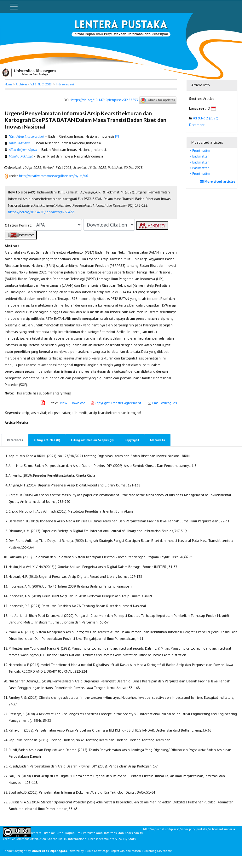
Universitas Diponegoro (49, 851)
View (63, 403)
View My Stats (125, 839)
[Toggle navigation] (14, 6)
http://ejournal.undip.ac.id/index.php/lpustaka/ (176, 829)
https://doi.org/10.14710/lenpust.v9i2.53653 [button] (41, 212)
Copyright (131, 440)
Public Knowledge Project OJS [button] (104, 851)
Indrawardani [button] (65, 84)
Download (78, 403)
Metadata (157, 440)
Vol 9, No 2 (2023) (41, 84)
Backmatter (200, 156)
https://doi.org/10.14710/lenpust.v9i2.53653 (104, 100)
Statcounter (107, 839)
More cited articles (218, 181)
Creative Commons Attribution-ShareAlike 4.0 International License (50, 839)
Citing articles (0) (47, 440)
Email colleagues (164, 403)
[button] (7, 176)
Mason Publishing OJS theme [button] (152, 851)
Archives (21, 84)
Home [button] (8, 84)
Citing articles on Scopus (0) (92, 440)
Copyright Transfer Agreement (116, 403)
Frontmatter (200, 150)
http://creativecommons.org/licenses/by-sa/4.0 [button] (53, 176)
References (15, 440)
